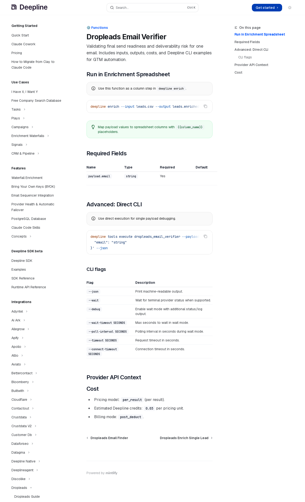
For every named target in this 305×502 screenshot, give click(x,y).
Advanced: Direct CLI (251, 49)
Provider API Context (251, 65)
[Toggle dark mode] (290, 7)
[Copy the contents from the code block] (205, 106)
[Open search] (152, 7)
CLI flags (245, 57)
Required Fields (247, 42)
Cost (238, 72)
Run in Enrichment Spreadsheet (259, 34)
